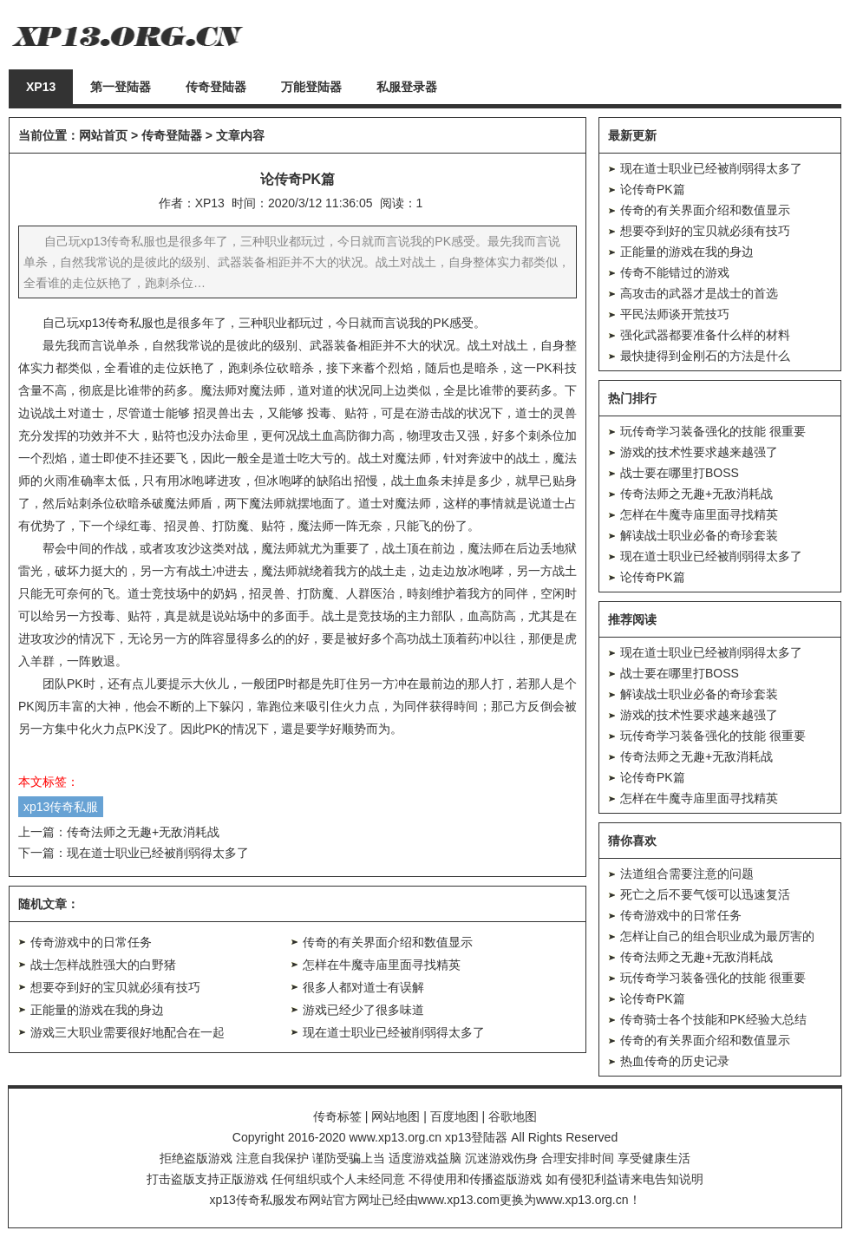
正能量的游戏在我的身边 (97, 1010)
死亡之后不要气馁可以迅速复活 (705, 894)
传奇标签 (337, 1116)
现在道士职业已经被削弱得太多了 (158, 853)
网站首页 (103, 135)
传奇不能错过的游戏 (674, 272)
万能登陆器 (311, 87)
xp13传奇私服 (60, 807)
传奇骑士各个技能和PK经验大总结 (713, 1019)
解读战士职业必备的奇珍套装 (699, 535)
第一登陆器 (120, 87)
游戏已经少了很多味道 (363, 1010)
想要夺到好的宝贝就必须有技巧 (115, 987)
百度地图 (454, 1116)
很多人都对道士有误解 (363, 987)
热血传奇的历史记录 (674, 1061)
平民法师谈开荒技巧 (674, 314)
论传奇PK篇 (652, 189)
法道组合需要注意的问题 (687, 873)
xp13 (92, 323)
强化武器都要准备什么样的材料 (705, 335)
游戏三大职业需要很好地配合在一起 (127, 1032)
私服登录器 (406, 87)
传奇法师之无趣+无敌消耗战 (143, 832)
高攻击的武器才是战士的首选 (699, 293)
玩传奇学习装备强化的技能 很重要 (713, 431)
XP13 (41, 87)
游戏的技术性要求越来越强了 (699, 452)
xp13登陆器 (476, 1137)
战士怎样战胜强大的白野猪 (103, 965)
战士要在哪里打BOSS (679, 473)
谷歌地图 (512, 1116)
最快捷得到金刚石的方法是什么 (705, 356)
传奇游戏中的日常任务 (91, 942)
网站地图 (395, 1116)
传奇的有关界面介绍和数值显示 (388, 942)
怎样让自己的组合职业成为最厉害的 (717, 936)
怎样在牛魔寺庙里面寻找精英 (382, 965)
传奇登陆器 (216, 87)
